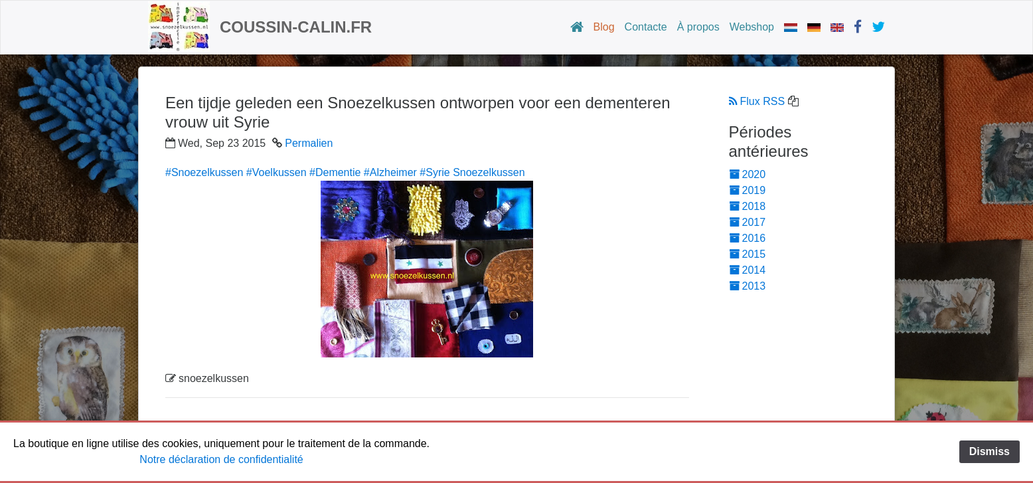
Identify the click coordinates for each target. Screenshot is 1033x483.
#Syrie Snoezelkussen (472, 172)
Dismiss (989, 451)
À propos (698, 27)
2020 (747, 174)
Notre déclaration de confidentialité (221, 459)
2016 (747, 238)
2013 (747, 286)
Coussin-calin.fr (296, 27)
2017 (747, 222)
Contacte (646, 27)
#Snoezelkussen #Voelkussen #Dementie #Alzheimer (291, 172)
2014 (747, 270)
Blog (604, 27)
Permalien (309, 143)
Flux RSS (757, 101)
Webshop (752, 27)
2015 (747, 254)
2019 (747, 190)
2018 (747, 206)
